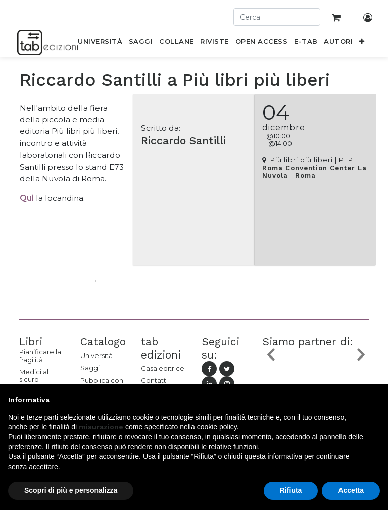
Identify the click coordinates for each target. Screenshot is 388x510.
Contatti (154, 380)
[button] (362, 43)
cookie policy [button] (217, 427)
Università (96, 355)
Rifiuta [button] (291, 490)
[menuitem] (100, 43)
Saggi (90, 368)
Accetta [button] (351, 490)
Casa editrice (162, 368)
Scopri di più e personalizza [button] (70, 490)
